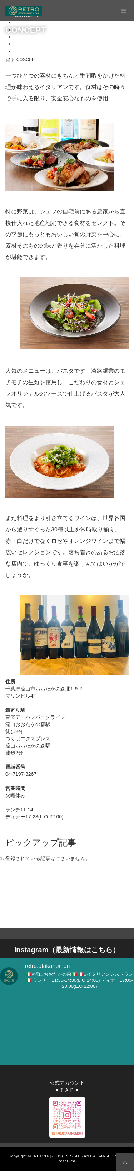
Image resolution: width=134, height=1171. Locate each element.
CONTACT (26, 51)
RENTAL (24, 36)
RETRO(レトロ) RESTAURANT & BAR (70, 1156)
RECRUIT (25, 58)
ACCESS (24, 44)
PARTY (22, 29)
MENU (21, 22)
